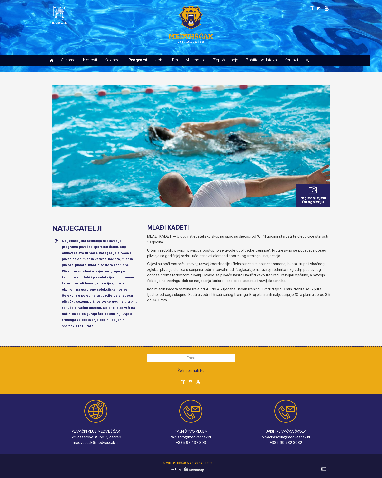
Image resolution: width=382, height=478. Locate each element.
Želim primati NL (191, 371)
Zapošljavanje (225, 60)
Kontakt (291, 60)
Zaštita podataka (261, 60)
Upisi (159, 60)
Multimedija (195, 60)
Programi (137, 60)
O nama (68, 60)
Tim (174, 60)
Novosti (90, 60)
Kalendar (113, 60)
